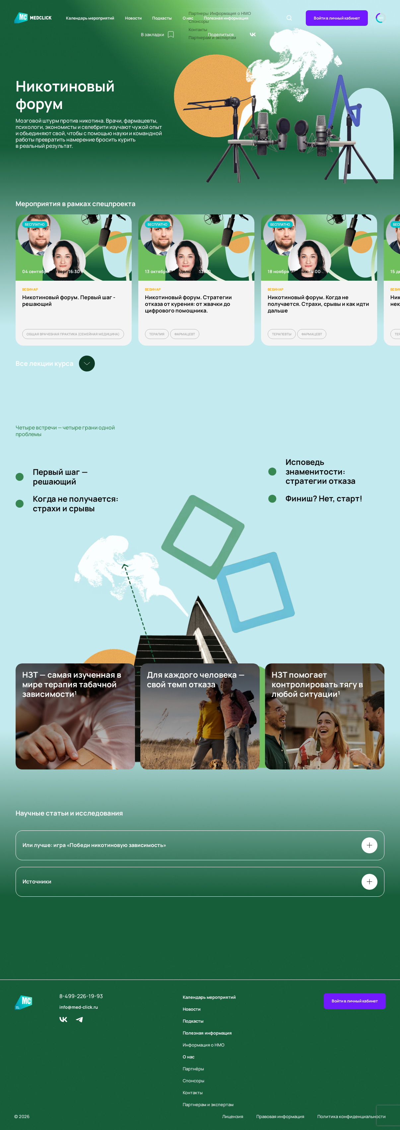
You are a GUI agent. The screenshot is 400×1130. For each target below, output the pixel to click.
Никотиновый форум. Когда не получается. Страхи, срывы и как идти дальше (318, 304)
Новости (133, 18)
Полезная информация (226, 18)
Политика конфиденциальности (351, 1116)
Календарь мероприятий (90, 18)
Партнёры (193, 1069)
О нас (188, 18)
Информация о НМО (204, 1045)
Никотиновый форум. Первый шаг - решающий (68, 301)
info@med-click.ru (78, 1007)
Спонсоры (193, 1081)
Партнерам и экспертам (208, 1104)
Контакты (193, 1093)
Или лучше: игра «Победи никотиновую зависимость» (200, 845)
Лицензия (232, 1116)
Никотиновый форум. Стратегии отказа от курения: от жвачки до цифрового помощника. (188, 304)
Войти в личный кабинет (337, 18)
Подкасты (162, 18)
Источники (200, 882)
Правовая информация (280, 1116)
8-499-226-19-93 (81, 996)
